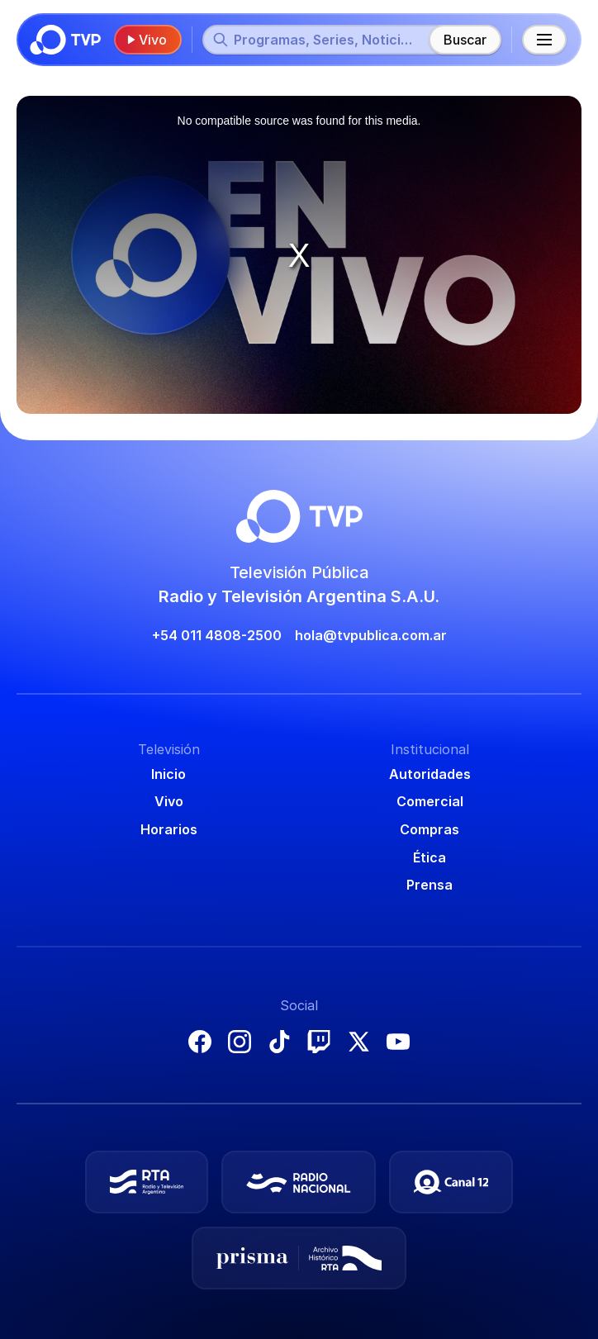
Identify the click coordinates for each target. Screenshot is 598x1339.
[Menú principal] (544, 40)
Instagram (239, 1041)
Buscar (465, 39)
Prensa (429, 884)
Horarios (168, 829)
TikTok (279, 1041)
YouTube (398, 1041)
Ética (429, 857)
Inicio (168, 774)
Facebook (199, 1041)
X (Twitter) (358, 1041)
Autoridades (430, 774)
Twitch (318, 1041)
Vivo (146, 39)
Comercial (429, 801)
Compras (429, 829)
